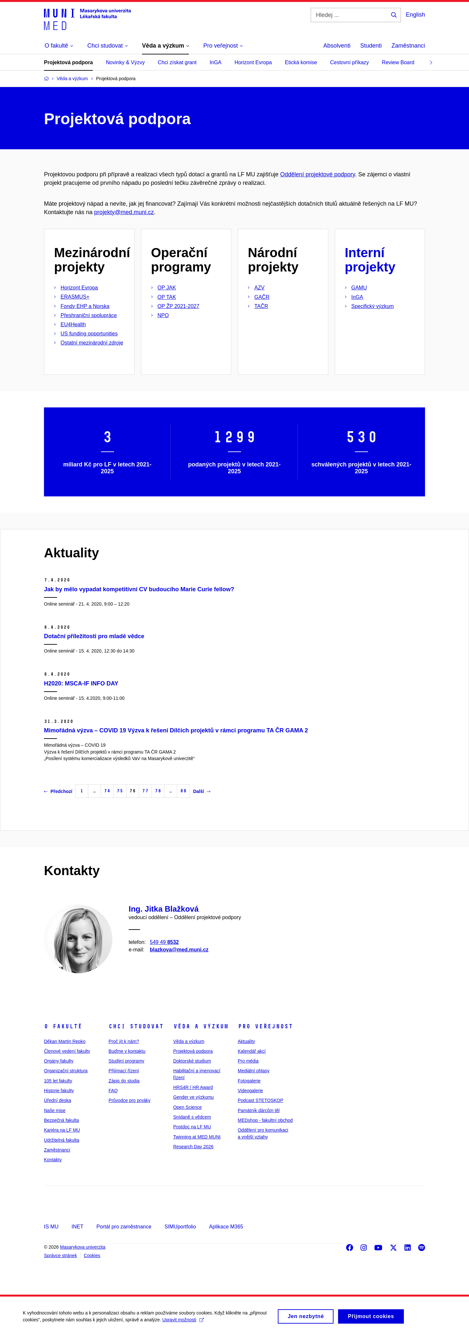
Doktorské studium (192, 1061)
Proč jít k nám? (123, 1041)
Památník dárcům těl (258, 1110)
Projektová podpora (68, 62)
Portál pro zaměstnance (123, 1226)
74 (107, 791)
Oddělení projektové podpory (317, 174)
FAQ (113, 1090)
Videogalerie (250, 1090)
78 (158, 791)
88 (183, 791)
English (415, 14)
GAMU (359, 287)
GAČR (261, 297)
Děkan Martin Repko (65, 1041)
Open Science (187, 1107)
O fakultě (63, 1026)
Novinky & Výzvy (125, 62)
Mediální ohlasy (253, 1070)
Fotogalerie (249, 1080)
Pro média (248, 1061)
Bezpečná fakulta (61, 1120)
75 (120, 791)
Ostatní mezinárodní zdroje (92, 342)
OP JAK (167, 287)
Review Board (398, 62)
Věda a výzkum (200, 1026)
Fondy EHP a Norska (85, 306)
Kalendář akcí (252, 1051)
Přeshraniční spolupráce (89, 315)
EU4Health (73, 324)
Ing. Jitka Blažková (164, 908)
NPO (163, 315)
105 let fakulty (58, 1080)
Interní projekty (370, 259)
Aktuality (246, 1041)
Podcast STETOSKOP (260, 1100)
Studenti (371, 45)
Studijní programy (126, 1061)
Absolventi (336, 45)
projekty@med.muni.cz (124, 212)
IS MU (51, 1226)
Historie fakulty (59, 1090)
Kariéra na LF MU (62, 1130)
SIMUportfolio (180, 1226)
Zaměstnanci (408, 45)
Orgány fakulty (58, 1061)
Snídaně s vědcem (192, 1117)
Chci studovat (135, 1026)
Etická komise (301, 62)
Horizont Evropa (253, 62)
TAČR (261, 306)
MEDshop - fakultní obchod (265, 1120)
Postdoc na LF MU (192, 1126)
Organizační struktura (66, 1070)
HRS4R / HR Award (193, 1087)
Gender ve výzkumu (193, 1097)
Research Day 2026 (193, 1146)
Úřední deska (57, 1100)
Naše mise (54, 1110)
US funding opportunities (89, 333)
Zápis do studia (123, 1080)
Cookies (92, 1255)
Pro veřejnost (265, 1026)
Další (201, 791)
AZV (259, 287)
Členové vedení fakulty (67, 1051)
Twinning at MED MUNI (196, 1136)
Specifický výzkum (372, 306)
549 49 (164, 942)
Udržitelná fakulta (61, 1140)
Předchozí (58, 791)
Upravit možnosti (183, 1321)
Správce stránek (60, 1255)
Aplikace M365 (226, 1226)
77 (145, 791)
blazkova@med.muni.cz (179, 949)
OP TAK (167, 297)
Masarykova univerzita (82, 1247)
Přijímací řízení (123, 1070)
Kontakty (53, 1159)
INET (77, 1226)
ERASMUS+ (75, 297)
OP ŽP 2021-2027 (178, 306)
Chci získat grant (177, 62)
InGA (215, 62)
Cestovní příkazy (349, 62)
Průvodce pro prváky (129, 1100)
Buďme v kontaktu (126, 1051)
